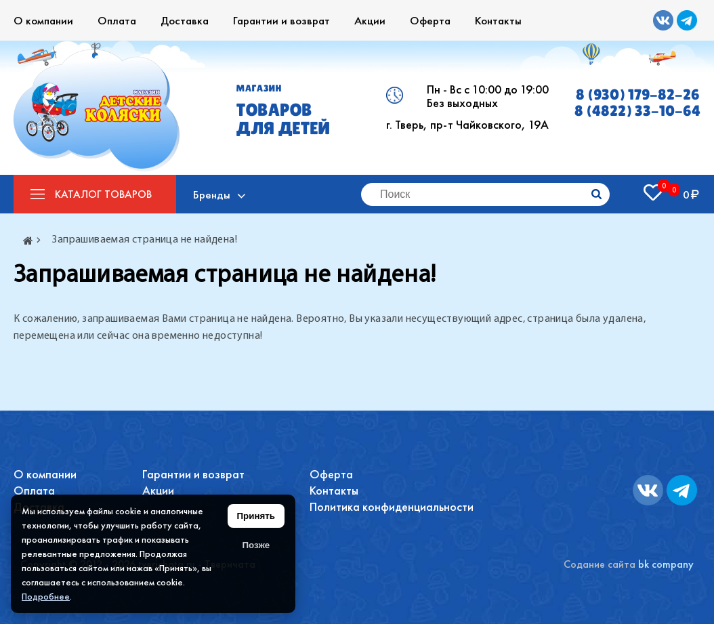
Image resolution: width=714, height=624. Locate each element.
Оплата (117, 20)
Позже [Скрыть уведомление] (256, 545)
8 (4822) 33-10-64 (637, 111)
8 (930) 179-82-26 (638, 95)
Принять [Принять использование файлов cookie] (256, 516)
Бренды (211, 194)
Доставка (185, 20)
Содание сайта (599, 564)
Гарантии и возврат (281, 20)
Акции (369, 20)
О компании (43, 20)
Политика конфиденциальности (392, 506)
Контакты (498, 20)
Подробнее (46, 596)
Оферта (430, 20)
